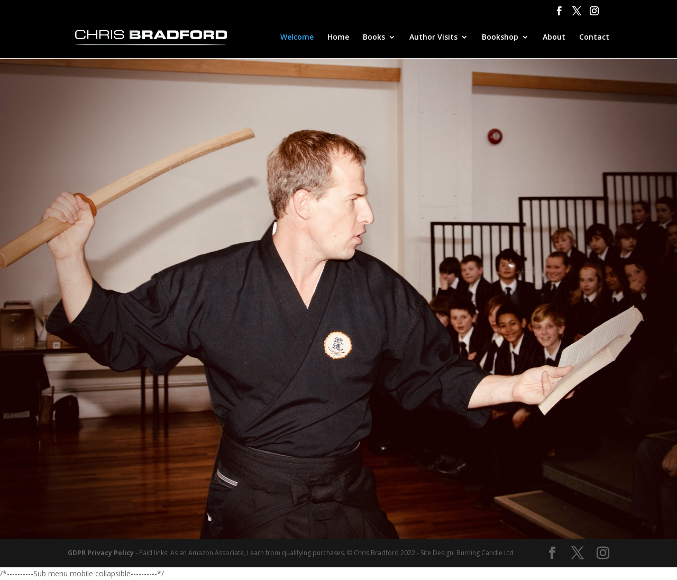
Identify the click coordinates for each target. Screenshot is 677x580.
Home (338, 37)
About (554, 37)
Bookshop (500, 37)
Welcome (297, 37)
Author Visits (433, 37)
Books (374, 37)
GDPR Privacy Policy (101, 552)
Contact (594, 37)
